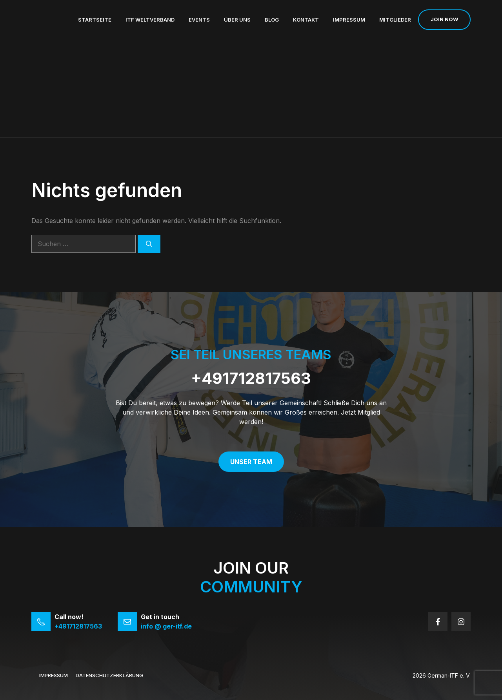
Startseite (94, 19)
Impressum (349, 19)
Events (199, 19)
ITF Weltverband (150, 19)
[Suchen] (149, 244)
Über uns (237, 19)
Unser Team (251, 462)
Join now (444, 19)
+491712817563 (251, 378)
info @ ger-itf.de (166, 626)
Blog (272, 19)
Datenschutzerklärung (109, 675)
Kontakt (306, 19)
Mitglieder (395, 19)
